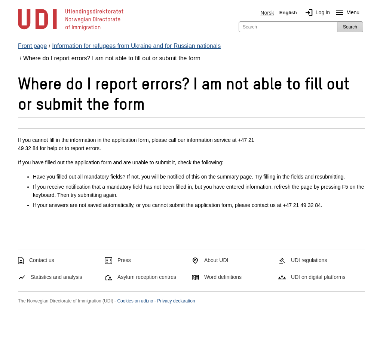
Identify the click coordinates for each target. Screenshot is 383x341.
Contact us (41, 260)
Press (124, 260)
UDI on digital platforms (318, 277)
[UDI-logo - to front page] (70, 30)
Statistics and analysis (56, 277)
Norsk (267, 13)
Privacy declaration (176, 301)
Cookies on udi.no (135, 301)
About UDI (216, 260)
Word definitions (223, 277)
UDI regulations (309, 260)
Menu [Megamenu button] (346, 12)
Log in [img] (316, 12)
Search (350, 27)
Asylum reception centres (146, 277)
